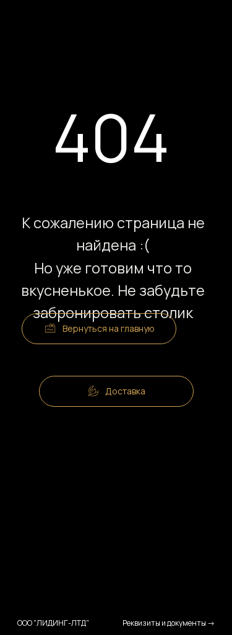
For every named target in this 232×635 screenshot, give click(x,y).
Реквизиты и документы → (168, 623)
